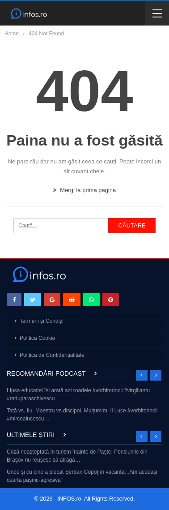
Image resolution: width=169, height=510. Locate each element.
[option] (84, 405)
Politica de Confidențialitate (52, 355)
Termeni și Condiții (41, 321)
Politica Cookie (37, 338)
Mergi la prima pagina (84, 190)
